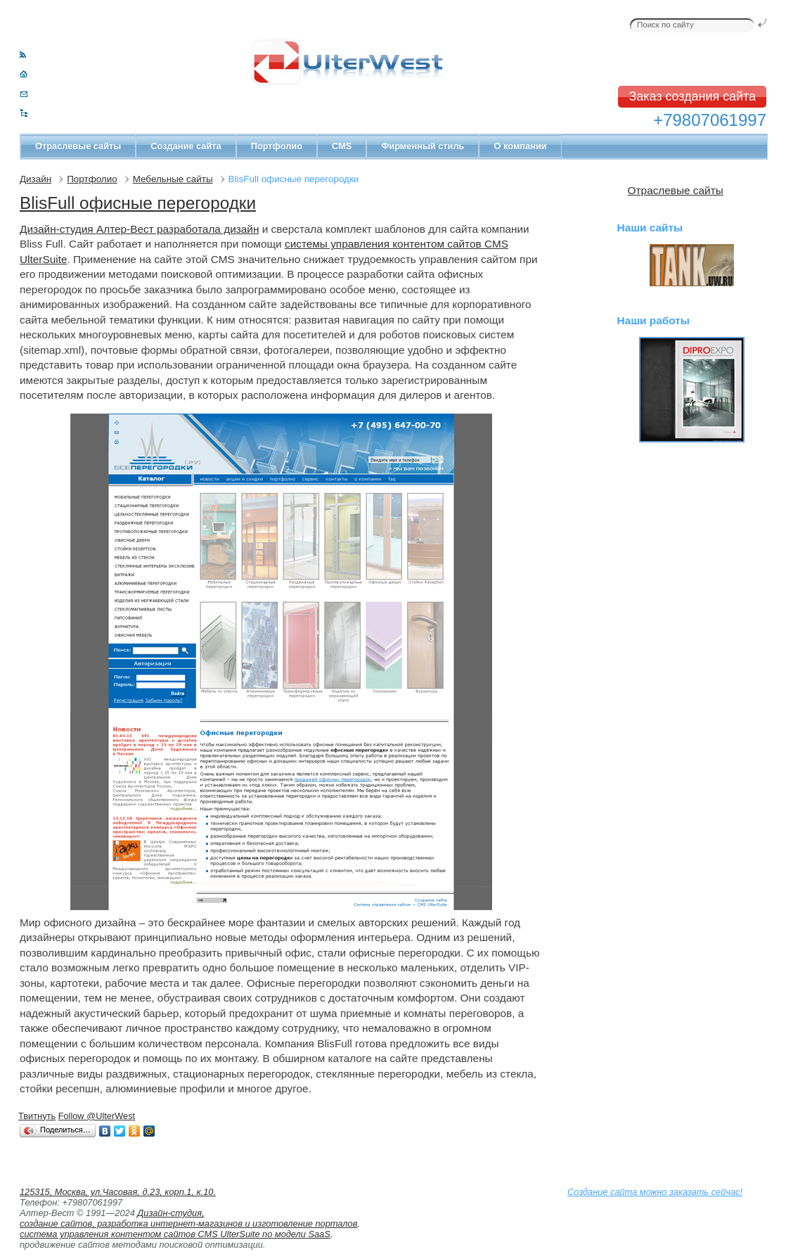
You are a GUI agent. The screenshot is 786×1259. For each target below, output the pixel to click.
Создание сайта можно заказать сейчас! (654, 1192)
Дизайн (35, 179)
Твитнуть (37, 1116)
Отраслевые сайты (78, 146)
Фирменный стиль (422, 146)
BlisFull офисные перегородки (138, 202)
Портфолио (276, 146)
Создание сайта (185, 146)
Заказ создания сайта (692, 96)
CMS (342, 146)
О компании (520, 146)
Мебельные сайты (173, 179)
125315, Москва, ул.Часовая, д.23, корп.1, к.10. (118, 1192)
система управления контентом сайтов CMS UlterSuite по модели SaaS (175, 1234)
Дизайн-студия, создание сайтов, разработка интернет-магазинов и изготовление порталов (188, 1218)
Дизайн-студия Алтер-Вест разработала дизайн (139, 229)
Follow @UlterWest (96, 1116)
